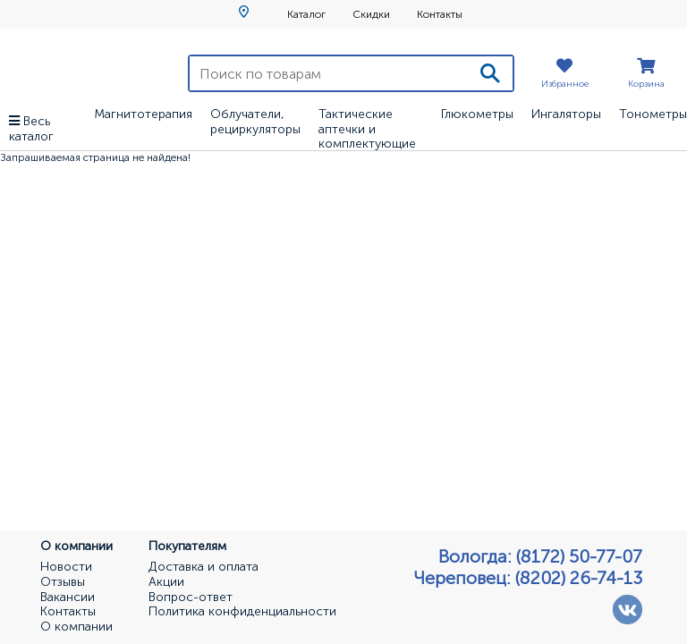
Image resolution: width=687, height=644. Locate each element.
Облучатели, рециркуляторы (255, 121)
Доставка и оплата (203, 567)
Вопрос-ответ (190, 597)
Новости (66, 567)
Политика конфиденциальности (242, 612)
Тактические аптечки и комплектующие (367, 129)
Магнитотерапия (143, 114)
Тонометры (653, 114)
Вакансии (67, 597)
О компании (76, 627)
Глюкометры (477, 114)
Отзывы (62, 582)
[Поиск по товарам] (329, 73)
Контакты (439, 14)
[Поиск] (490, 73)
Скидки (371, 14)
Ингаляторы (566, 114)
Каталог (306, 14)
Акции (166, 582)
